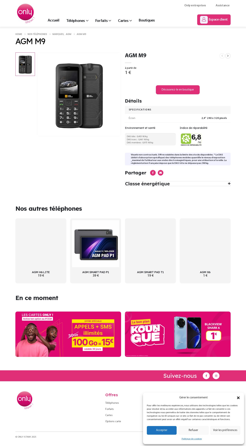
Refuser (193, 430)
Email (160, 173)
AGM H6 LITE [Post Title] (41, 272)
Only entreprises (195, 5)
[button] (238, 398)
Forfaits (101, 21)
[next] (228, 56)
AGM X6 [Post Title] (205, 272)
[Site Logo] (26, 13)
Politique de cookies (192, 439)
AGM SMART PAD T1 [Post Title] (150, 272)
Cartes (123, 21)
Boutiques (147, 20)
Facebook (153, 173)
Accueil (53, 20)
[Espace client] (214, 20)
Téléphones (75, 21)
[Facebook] (206, 375)
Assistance (223, 5)
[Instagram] (216, 375)
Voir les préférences (225, 430)
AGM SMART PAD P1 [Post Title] (95, 272)
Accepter (161, 430)
